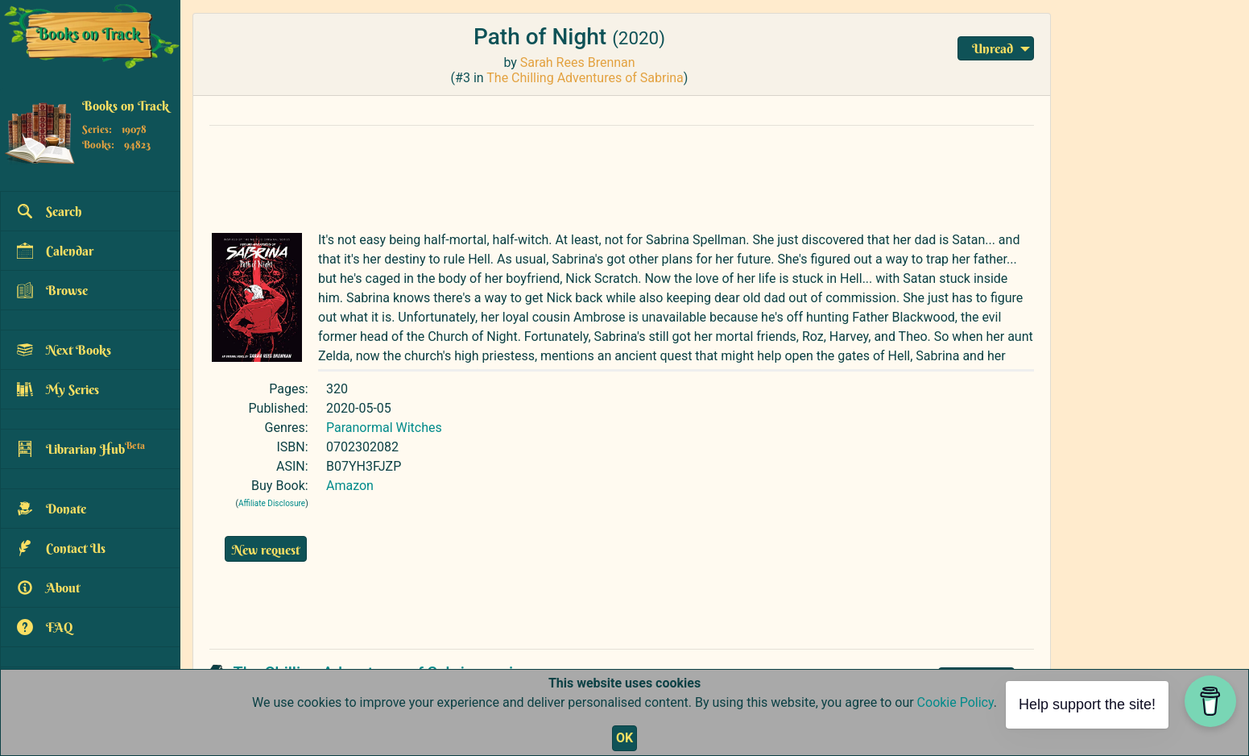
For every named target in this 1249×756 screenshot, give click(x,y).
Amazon (350, 485)
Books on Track (125, 106)
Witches (419, 427)
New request (266, 550)
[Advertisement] (591, 175)
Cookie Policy (955, 702)
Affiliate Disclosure (271, 503)
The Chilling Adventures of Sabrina (585, 77)
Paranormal (359, 427)
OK (624, 738)
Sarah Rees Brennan (577, 62)
